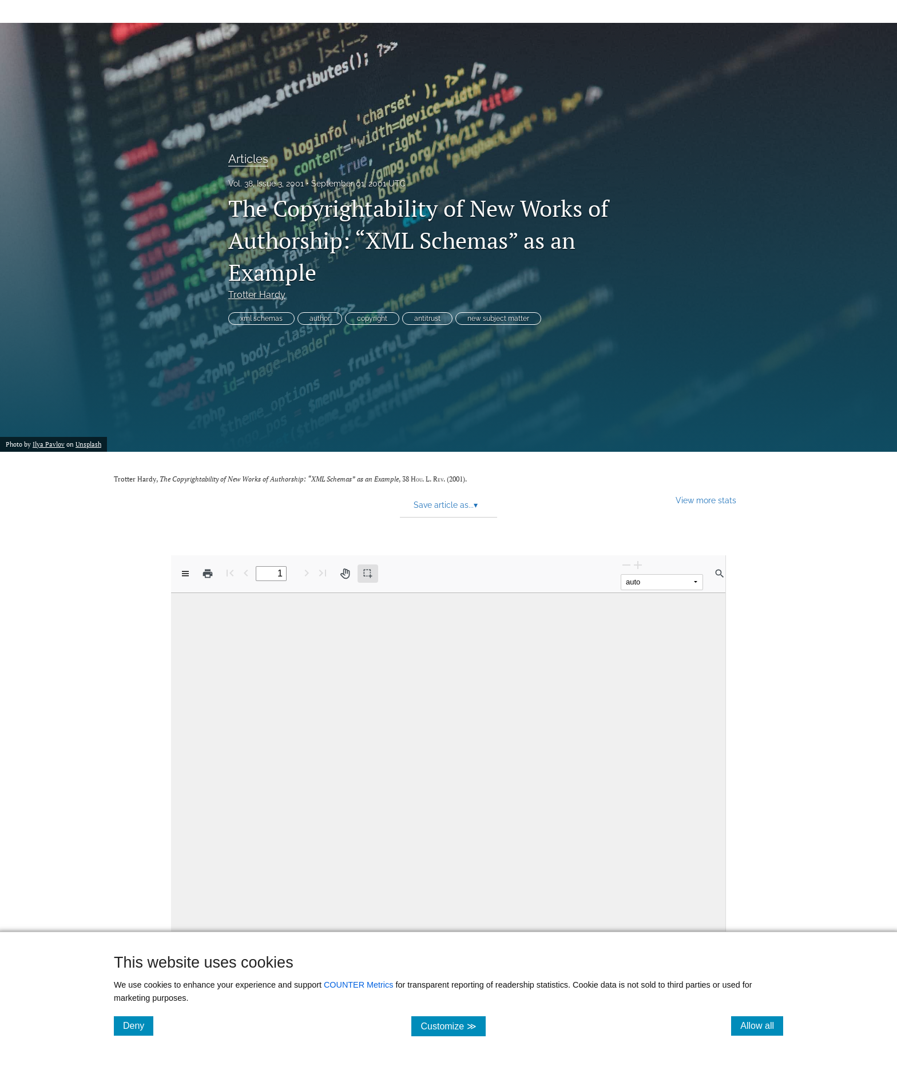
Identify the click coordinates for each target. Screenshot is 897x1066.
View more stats (706, 500)
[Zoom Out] (626, 565)
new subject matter (498, 319)
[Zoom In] (638, 565)
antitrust (427, 319)
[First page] (230, 573)
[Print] (207, 573)
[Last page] (323, 573)
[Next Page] (306, 573)
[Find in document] (719, 573)
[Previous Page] (246, 573)
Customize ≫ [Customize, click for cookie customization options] (452, 1025)
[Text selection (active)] (368, 573)
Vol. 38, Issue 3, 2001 (266, 183)
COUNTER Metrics (359, 984)
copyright (372, 319)
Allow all (761, 1025)
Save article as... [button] (446, 505)
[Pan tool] (345, 573)
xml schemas (261, 319)
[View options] (185, 573)
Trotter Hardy (256, 294)
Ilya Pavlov (49, 444)
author (319, 319)
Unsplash (88, 444)
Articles (248, 159)
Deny (138, 1025)
